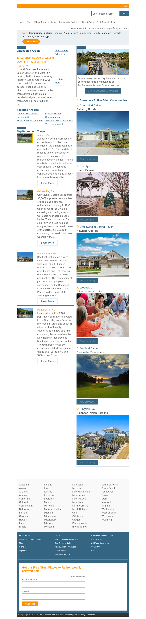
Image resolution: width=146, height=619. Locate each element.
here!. (123, 85)
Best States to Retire (106, 22)
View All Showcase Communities (103, 91)
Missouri (48, 523)
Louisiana (49, 498)
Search (124, 13)
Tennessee (107, 491)
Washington (107, 509)
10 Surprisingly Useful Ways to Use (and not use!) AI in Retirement (36, 61)
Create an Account (62, 551)
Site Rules (91, 615)
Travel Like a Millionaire (30, 120)
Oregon (76, 519)
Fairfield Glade (89, 348)
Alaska (22, 488)
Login (125, 6)
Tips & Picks (88, 22)
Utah (104, 498)
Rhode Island (79, 526)
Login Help (23, 551)
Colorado (24, 502)
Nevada (76, 488)
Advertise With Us (98, 539)
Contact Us (96, 547)
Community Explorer (69, 22)
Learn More (47, 183)
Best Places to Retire (45, 22)
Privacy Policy (79, 615)
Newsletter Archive (62, 554)
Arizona (23, 491)
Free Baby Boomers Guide (30, 539)
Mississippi (50, 519)
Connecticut (26, 505)
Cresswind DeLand (91, 105)
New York (77, 502)
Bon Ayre (85, 166)
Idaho (22, 523)
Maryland (49, 505)
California (24, 498)
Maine (47, 502)
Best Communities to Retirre (66, 539)
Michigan (49, 512)
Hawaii (23, 519)
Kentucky (49, 495)
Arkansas (24, 495)
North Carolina (80, 505)
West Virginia (108, 512)
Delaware (24, 509)
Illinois (22, 526)
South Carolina (109, 484)
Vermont (106, 502)
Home (21, 22)
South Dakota (108, 488)
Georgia (23, 516)
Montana (49, 526)
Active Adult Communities (65, 547)
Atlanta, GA (43, 135)
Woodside (86, 287)
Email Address (29, 579)
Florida (23, 512)
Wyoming (106, 519)
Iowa (46, 488)
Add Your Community (100, 543)
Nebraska (77, 484)
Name (25, 591)
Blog (29, 22)
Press (93, 551)
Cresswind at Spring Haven (97, 226)
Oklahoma (77, 516)
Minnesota (50, 516)
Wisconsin (107, 516)
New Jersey (78, 495)
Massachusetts (52, 509)
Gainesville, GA (45, 191)
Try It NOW (31, 41)
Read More (59, 81)
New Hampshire (81, 491)
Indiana (48, 484)
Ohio (74, 512)
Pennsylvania (79, 523)
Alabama (24, 484)
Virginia (105, 505)
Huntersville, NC (46, 309)
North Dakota (79, 509)
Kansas (48, 491)
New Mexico (79, 498)
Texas (104, 495)
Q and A (22, 547)
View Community (87, 159)
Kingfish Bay (87, 408)
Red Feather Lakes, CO (50, 253)
